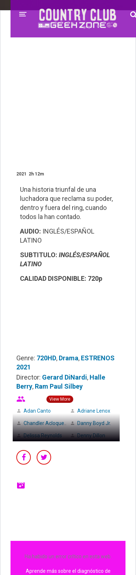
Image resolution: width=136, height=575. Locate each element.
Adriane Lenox (93, 411)
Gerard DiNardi (64, 377)
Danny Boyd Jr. (94, 423)
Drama (68, 358)
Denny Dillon (91, 435)
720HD (46, 358)
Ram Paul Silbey (59, 386)
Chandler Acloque (44, 423)
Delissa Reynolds (43, 435)
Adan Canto (37, 411)
